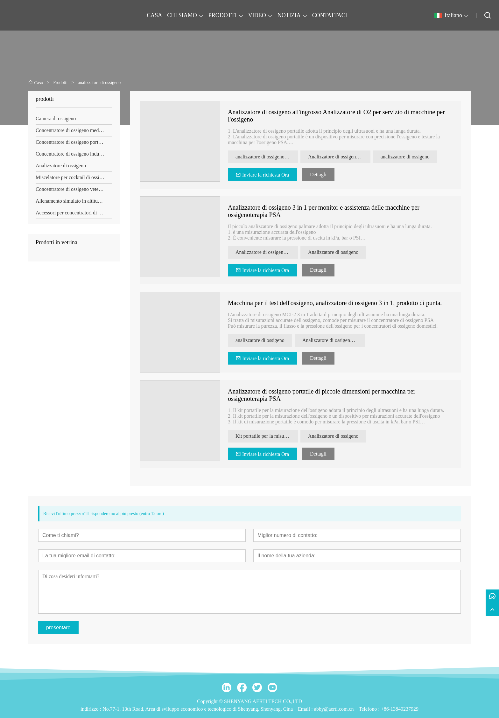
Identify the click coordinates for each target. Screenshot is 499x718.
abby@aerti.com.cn (334, 709)
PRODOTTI (222, 15)
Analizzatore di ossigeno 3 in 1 (333, 340)
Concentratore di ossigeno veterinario (74, 189)
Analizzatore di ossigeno (61, 165)
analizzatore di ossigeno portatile (266, 156)
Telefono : (370, 709)
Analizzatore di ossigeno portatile (339, 156)
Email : (306, 709)
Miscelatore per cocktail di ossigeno (72, 177)
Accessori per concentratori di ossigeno (74, 212)
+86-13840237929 (399, 709)
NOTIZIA (289, 15)
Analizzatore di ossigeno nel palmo (266, 252)
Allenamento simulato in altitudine (71, 201)
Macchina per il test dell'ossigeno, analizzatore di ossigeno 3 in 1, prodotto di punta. (335, 302)
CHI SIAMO (182, 15)
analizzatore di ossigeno (405, 156)
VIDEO (257, 15)
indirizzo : (91, 709)
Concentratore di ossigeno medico (70, 130)
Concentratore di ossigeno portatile (71, 142)
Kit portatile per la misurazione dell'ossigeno (266, 436)
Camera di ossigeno (56, 118)
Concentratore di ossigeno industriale (74, 154)
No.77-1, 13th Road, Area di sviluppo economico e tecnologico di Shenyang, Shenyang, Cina (197, 709)
